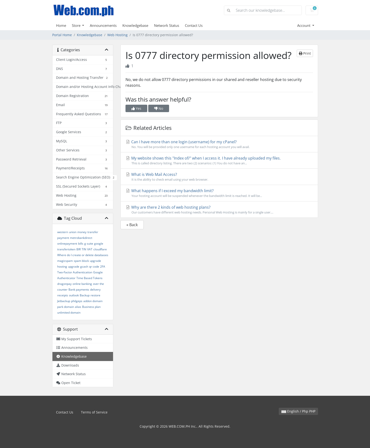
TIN (84, 249)
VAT (89, 249)
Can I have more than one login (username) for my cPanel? (219, 144)
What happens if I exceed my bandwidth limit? (219, 193)
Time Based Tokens (89, 278)
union (72, 232)
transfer (92, 232)
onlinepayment (67, 243)
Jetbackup (63, 301)
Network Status (166, 25)
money (81, 232)
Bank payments (78, 289)
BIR (78, 249)
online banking (82, 284)
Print (305, 53)
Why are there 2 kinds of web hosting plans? (219, 210)
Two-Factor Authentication (74, 272)
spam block (81, 261)
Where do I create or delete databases (82, 255)
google (98, 243)
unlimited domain (68, 312)
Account (304, 25)
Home (61, 25)
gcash (84, 266)
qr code (94, 266)
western (62, 232)
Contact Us (194, 25)
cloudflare (100, 249)
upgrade (73, 266)
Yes (136, 108)
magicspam (65, 261)
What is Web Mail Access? (219, 177)
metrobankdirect (81, 238)
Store (76, 25)
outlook (74, 295)
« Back (132, 224)
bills (80, 243)
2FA (102, 266)
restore (95, 295)
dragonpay (64, 284)
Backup (85, 295)
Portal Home (62, 35)
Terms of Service (94, 412)
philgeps (76, 301)
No (158, 108)
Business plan (91, 307)
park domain (65, 307)
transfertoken (66, 249)
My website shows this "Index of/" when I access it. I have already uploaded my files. (219, 160)
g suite (88, 243)
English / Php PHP (298, 411)
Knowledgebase (135, 25)
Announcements (103, 25)
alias (78, 307)
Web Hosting (117, 35)
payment (63, 238)
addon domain (92, 301)
